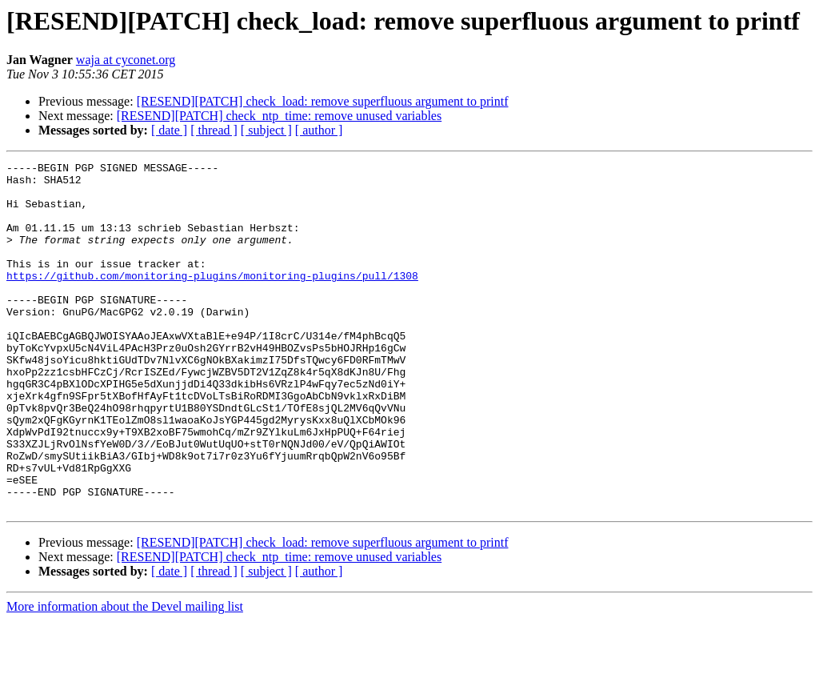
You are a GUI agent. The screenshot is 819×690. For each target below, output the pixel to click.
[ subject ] (266, 130)
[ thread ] (214, 130)
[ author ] (319, 130)
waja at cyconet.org (126, 59)
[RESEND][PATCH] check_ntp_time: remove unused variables (279, 115)
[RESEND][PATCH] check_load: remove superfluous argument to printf (323, 101)
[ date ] (169, 130)
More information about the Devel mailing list (124, 676)
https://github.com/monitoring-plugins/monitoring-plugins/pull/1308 (212, 299)
